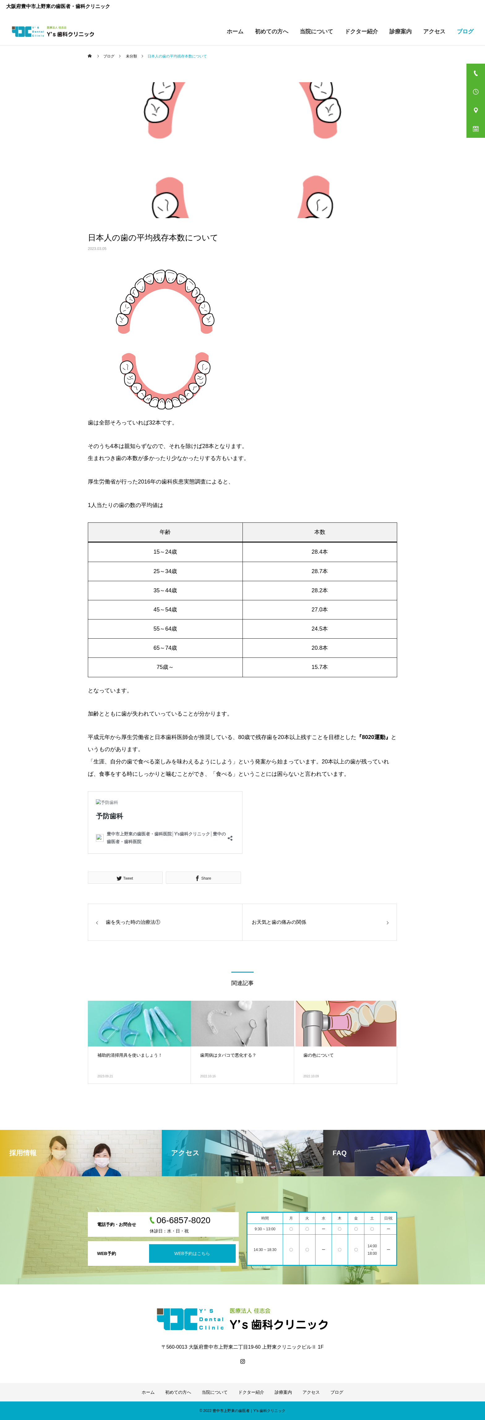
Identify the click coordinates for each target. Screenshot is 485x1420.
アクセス (434, 31)
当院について (316, 31)
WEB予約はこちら (192, 1253)
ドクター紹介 (361, 31)
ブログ (465, 31)
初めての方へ (271, 31)
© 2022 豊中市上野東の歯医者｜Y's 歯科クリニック (242, 1411)
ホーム (235, 31)
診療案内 (400, 31)
